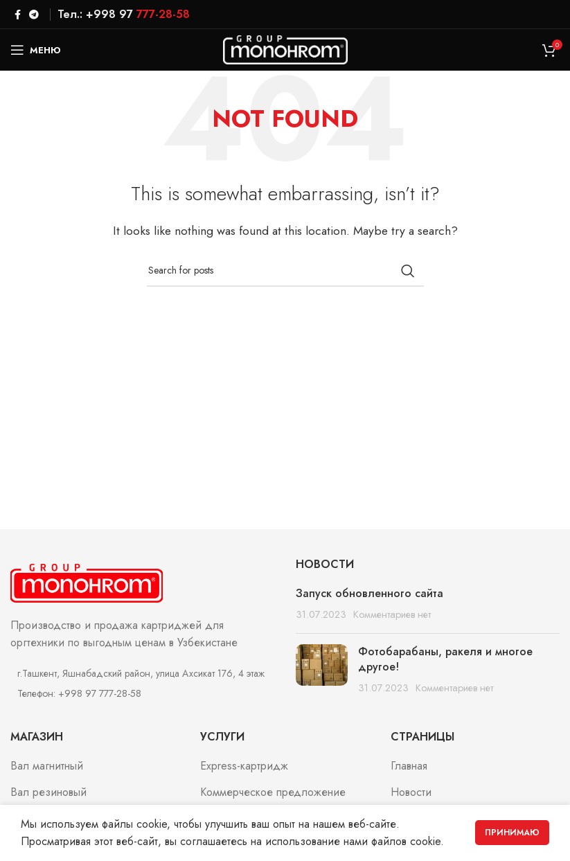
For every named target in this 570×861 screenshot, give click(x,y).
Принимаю (512, 832)
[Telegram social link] (34, 15)
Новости (411, 792)
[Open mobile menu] (35, 50)
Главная (409, 766)
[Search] (285, 271)
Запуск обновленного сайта (369, 593)
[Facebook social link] (17, 15)
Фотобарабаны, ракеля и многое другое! (445, 659)
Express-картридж (244, 766)
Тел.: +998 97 (123, 14)
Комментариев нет (392, 614)
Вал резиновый (48, 792)
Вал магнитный (46, 766)
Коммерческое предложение (273, 792)
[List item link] (142, 693)
